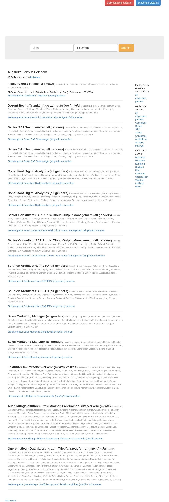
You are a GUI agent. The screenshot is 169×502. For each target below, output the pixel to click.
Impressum (10, 500)
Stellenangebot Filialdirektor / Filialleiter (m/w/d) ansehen (36, 95)
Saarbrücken (141, 177)
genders (139, 101)
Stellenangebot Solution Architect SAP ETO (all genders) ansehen (41, 281)
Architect (139, 142)
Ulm (137, 170)
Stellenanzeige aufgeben (119, 2)
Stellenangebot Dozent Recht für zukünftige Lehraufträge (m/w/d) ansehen (45, 117)
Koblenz (139, 183)
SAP (137, 129)
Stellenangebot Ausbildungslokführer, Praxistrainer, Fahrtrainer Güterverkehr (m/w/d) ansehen (55, 438)
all (136, 95)
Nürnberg (140, 163)
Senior (138, 126)
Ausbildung (141, 139)
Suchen (126, 47)
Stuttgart (139, 167)
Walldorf (139, 180)
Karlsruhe (140, 173)
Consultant (140, 122)
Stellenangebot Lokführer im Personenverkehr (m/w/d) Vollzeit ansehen (44, 396)
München (140, 160)
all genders (141, 98)
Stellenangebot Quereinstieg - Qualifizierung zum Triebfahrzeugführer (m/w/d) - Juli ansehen (55, 484)
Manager (139, 145)
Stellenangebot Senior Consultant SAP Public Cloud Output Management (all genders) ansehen (56, 230)
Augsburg (140, 157)
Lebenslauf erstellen (148, 2)
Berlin (138, 186)
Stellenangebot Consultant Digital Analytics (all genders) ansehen (41, 183)
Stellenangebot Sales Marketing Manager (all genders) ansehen (40, 331)
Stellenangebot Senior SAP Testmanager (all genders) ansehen (40, 139)
